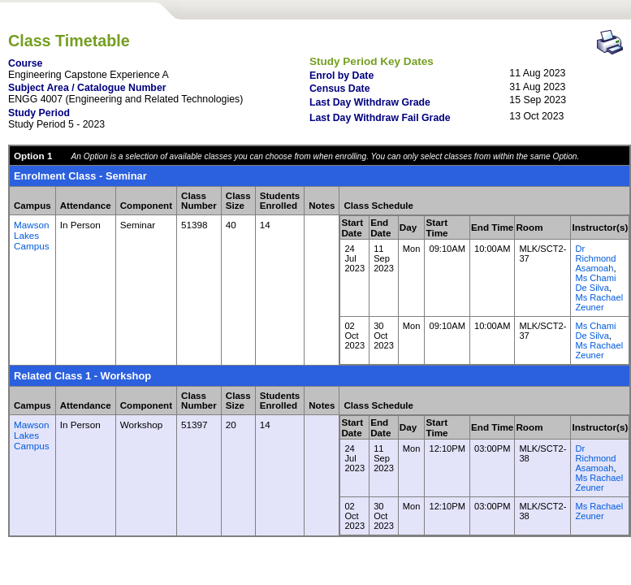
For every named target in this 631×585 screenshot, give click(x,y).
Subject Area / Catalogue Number (87, 87)
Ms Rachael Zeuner (599, 302)
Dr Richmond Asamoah (595, 258)
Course (25, 63)
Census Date (339, 88)
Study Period (39, 113)
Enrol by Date (341, 75)
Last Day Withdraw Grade (369, 102)
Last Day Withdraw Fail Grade (380, 118)
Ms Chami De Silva (595, 282)
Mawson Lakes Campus (32, 235)
